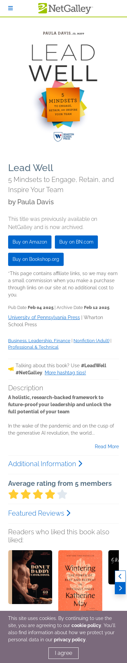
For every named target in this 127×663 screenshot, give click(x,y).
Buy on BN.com (76, 242)
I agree (63, 653)
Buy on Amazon (30, 242)
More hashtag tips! (65, 372)
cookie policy (86, 625)
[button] (30, 585)
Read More (107, 446)
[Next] (120, 588)
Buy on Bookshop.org (36, 259)
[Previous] (120, 576)
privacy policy (70, 639)
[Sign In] (10, 8)
